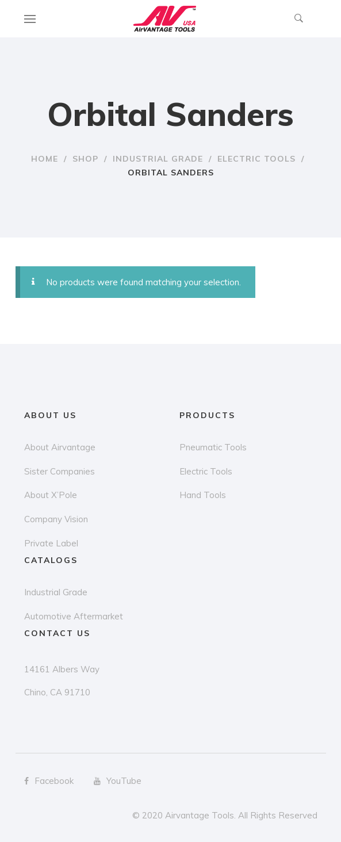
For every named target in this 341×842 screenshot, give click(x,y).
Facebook (49, 780)
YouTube (117, 780)
